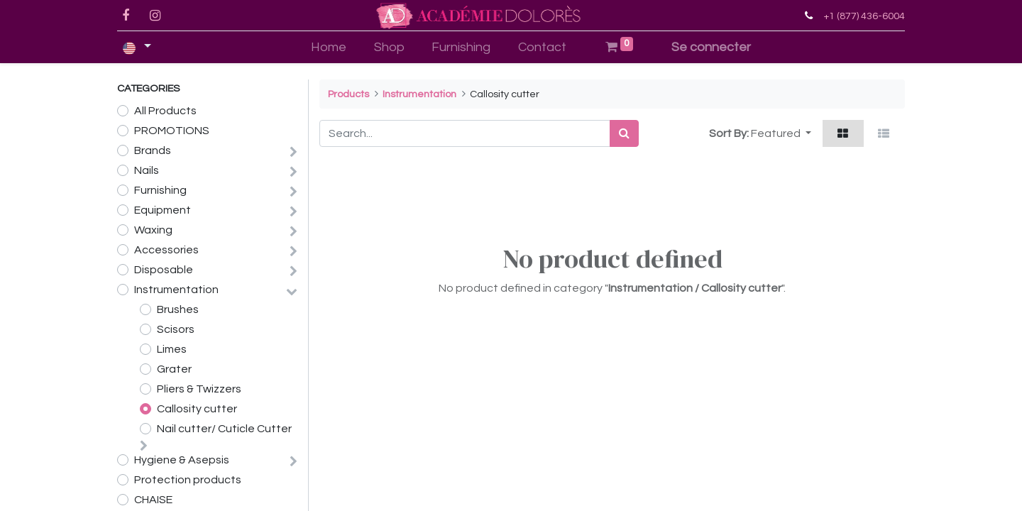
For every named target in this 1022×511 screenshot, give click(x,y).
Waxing (153, 230)
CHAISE (153, 499)
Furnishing (160, 190)
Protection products (187, 479)
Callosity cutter (197, 408)
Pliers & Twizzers (199, 389)
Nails (146, 170)
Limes (172, 349)
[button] (781, 133)
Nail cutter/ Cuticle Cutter (224, 428)
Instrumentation (176, 289)
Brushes (178, 309)
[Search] (624, 133)
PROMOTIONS (171, 130)
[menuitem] (328, 47)
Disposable (163, 269)
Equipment (162, 210)
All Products (165, 110)
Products (348, 94)
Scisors (175, 329)
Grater (174, 369)
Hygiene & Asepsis (181, 460)
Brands (152, 150)
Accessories (166, 250)
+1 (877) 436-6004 (864, 16)
